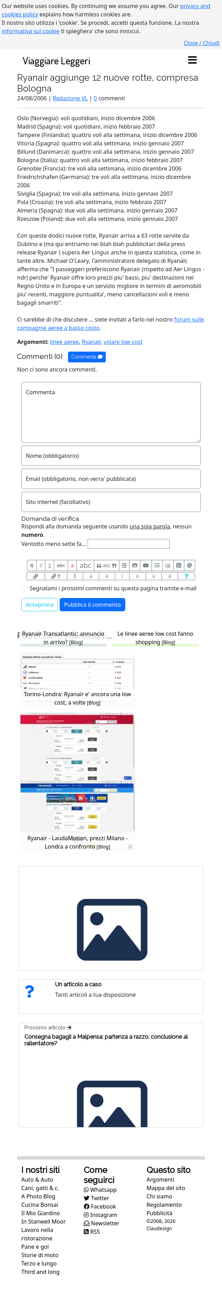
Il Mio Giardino (40, 1213)
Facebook (100, 1206)
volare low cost (123, 342)
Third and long (40, 1272)
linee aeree (64, 342)
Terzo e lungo (39, 1263)
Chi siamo (159, 1196)
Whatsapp (100, 1190)
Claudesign (159, 1228)
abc (61, 565)
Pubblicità (159, 1213)
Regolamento (164, 1205)
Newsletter (101, 1223)
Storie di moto (39, 1255)
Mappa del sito (166, 1188)
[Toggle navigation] (192, 60)
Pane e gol (35, 1247)
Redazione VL (70, 98)
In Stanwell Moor (43, 1221)
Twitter (96, 1198)
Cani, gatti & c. (40, 1188)
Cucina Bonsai (39, 1205)
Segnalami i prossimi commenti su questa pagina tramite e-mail (113, 588)
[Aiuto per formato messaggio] (186, 576)
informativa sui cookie (31, 31)
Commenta (87, 357)
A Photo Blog (38, 1196)
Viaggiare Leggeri (56, 60)
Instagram (100, 1215)
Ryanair (91, 342)
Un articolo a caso (78, 984)
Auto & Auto (37, 1179)
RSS (92, 1231)
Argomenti (161, 1179)
